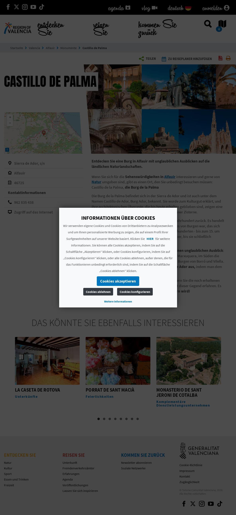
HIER (150, 239)
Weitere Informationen (118, 301)
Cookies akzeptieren (118, 281)
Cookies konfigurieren (135, 292)
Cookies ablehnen (98, 292)
